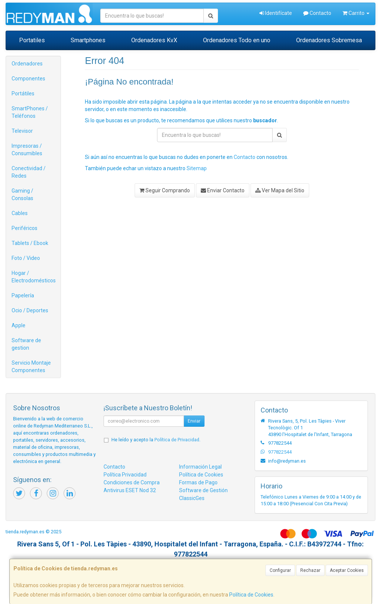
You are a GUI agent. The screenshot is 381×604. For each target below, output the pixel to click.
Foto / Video (26, 258)
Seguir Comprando (164, 190)
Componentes (28, 79)
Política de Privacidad (176, 439)
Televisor (22, 131)
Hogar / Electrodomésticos (34, 276)
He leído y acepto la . (155, 439)
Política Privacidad (125, 475)
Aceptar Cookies (347, 570)
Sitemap (197, 168)
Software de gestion (26, 344)
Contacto (317, 13)
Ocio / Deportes (30, 310)
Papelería (23, 295)
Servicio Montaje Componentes (31, 366)
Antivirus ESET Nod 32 (130, 490)
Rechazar (310, 570)
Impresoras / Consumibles (27, 149)
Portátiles (23, 93)
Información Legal (200, 467)
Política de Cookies (251, 595)
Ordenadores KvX (154, 40)
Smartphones (88, 40)
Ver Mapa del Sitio (279, 190)
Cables (20, 213)
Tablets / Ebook (30, 243)
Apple (18, 325)
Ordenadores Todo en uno (236, 40)
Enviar (194, 421)
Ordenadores (27, 64)
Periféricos (24, 228)
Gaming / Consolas (22, 194)
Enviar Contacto (223, 190)
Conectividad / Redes (29, 172)
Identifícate (275, 13)
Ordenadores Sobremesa (329, 40)
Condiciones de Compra (132, 482)
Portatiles (32, 40)
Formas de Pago (198, 482)
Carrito (355, 13)
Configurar (280, 570)
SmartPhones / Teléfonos (30, 112)
